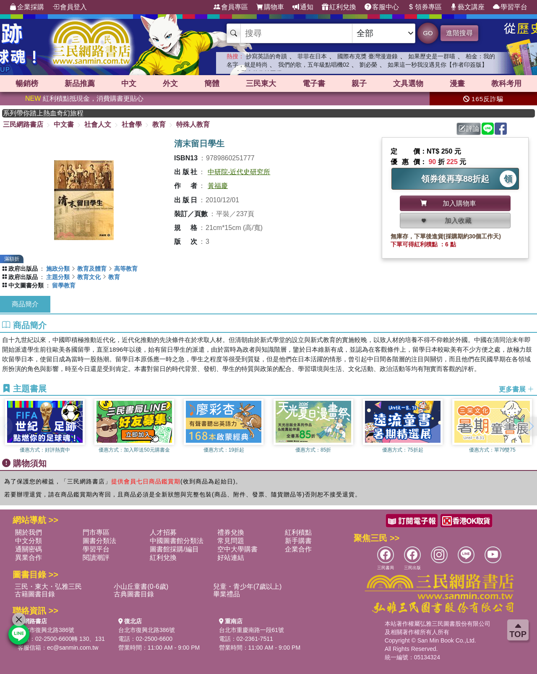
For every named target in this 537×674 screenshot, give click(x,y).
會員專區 (231, 7)
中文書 (64, 124)
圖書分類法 (99, 540)
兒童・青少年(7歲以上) (247, 586)
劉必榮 (368, 64)
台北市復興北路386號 (46, 630)
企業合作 (298, 549)
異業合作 (28, 557)
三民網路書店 (23, 124)
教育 (159, 124)
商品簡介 (25, 304)
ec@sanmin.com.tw (72, 647)
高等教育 (126, 268)
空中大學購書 (237, 549)
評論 (469, 128)
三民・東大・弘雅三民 (48, 586)
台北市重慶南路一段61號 (251, 630)
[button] (530, 426)
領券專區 (424, 7)
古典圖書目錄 (134, 594)
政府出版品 (23, 268)
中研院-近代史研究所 (239, 171)
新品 (80, 83)
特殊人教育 (193, 124)
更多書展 (516, 388)
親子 (359, 83)
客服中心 (382, 7)
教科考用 (506, 83)
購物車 (270, 7)
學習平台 (510, 7)
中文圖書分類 (26, 285)
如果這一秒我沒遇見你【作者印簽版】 (437, 64)
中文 (128, 83)
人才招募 (163, 532)
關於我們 (28, 532)
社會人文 (97, 124)
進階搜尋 (459, 33)
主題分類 (58, 277)
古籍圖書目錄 (35, 594)
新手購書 (298, 540)
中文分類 (28, 540)
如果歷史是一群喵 (431, 56)
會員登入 (69, 7)
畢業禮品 (226, 594)
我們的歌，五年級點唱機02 (313, 64)
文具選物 (408, 83)
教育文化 (89, 277)
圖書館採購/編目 (174, 549)
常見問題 (230, 540)
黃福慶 (218, 185)
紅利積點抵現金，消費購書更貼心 (84, 98)
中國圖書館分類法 (176, 540)
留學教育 (64, 285)
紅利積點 (298, 532)
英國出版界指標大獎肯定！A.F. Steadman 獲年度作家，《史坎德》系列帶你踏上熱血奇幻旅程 (51, 113)
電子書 (313, 83)
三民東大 (261, 83)
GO (428, 33)
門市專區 (96, 532)
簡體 (211, 83)
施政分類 (58, 268)
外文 (170, 83)
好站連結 (230, 557)
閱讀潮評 (96, 557)
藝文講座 (467, 7)
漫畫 (457, 83)
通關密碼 (28, 549)
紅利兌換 (339, 7)
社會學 (132, 124)
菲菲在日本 (312, 56)
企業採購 (27, 7)
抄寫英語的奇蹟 (266, 56)
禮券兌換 (230, 532)
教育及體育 (92, 268)
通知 (302, 7)
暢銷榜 (27, 83)
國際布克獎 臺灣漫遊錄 (367, 56)
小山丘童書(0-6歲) (141, 586)
